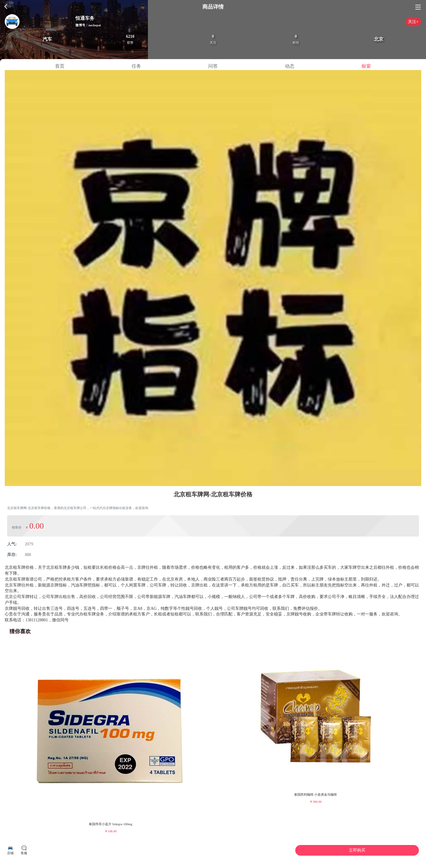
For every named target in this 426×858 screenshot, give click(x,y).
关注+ (413, 22)
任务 (136, 66)
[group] (110, 738)
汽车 (47, 39)
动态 (289, 66)
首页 (59, 66)
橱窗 (366, 66)
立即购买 (357, 850)
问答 (213, 66)
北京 (378, 39)
